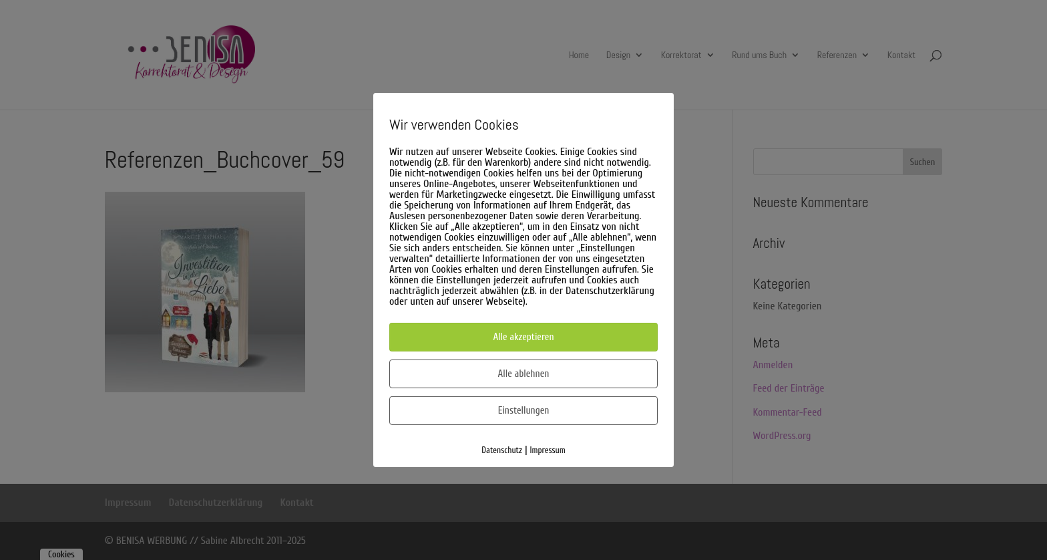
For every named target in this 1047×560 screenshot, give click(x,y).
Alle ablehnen (524, 374)
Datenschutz (501, 450)
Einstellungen (524, 410)
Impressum (548, 450)
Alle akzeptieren (523, 337)
